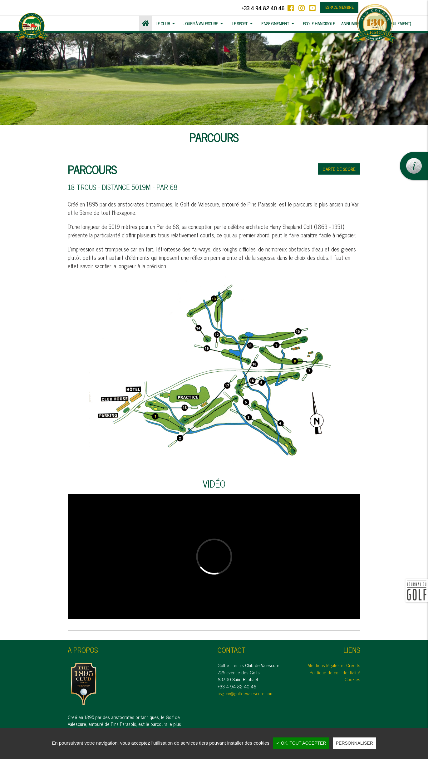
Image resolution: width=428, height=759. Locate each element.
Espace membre (339, 7)
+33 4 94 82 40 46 (262, 8)
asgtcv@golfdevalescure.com (245, 693)
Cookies (352, 679)
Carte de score (339, 168)
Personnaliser (354, 743)
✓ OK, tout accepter (301, 743)
